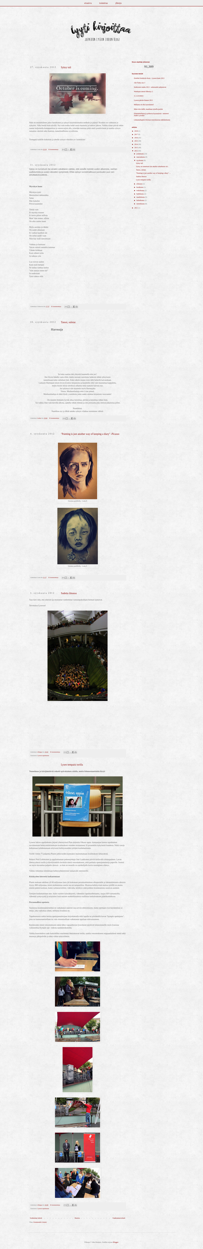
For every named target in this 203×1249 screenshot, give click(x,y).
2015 (136, 141)
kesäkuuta (140, 187)
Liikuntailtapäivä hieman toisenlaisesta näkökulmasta (152, 120)
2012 (136, 151)
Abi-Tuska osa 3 (139, 83)
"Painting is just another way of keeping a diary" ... (153, 173)
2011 (136, 208)
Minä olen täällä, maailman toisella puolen (148, 109)
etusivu (88, 3)
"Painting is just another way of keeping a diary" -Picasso (90, 434)
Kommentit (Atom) (40, 1222)
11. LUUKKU (139, 96)
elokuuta (139, 184)
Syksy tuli (66, 67)
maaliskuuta (140, 197)
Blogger (115, 1242)
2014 (136, 144)
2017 (136, 134)
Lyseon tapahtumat (43, 755)
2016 (136, 138)
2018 (136, 131)
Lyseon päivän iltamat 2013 (143, 100)
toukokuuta (140, 190)
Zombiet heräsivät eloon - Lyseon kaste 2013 (149, 78)
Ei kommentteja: (53, 149)
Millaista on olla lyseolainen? (144, 105)
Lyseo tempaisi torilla (72, 764)
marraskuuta (140, 157)
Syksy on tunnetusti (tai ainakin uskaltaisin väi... (152, 166)
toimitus (103, 3)
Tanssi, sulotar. (68, 322)
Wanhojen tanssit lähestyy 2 (143, 91)
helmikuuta (140, 200)
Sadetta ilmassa (69, 593)
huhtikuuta (140, 194)
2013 (136, 148)
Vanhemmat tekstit (118, 1218)
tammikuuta (140, 204)
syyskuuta (140, 160)
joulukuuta (140, 154)
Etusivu (77, 1218)
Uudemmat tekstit (36, 1218)
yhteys (118, 3)
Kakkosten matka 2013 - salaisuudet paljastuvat (150, 87)
